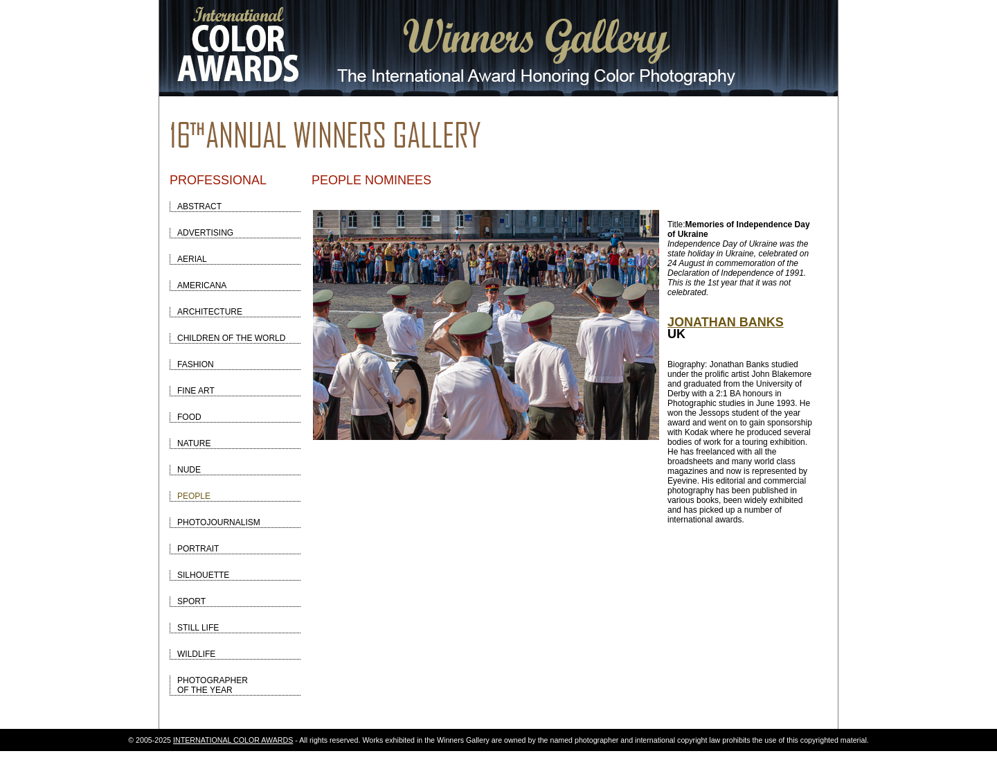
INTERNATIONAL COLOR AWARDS (233, 740)
